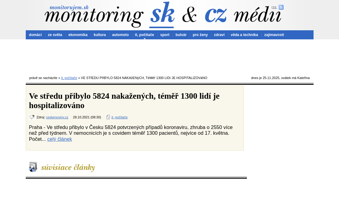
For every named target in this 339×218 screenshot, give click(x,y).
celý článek (59, 139)
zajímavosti (274, 35)
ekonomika (78, 35)
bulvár (181, 35)
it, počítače (144, 35)
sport (164, 35)
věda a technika (244, 35)
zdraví (219, 35)
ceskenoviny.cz (57, 117)
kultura (100, 35)
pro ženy (200, 35)
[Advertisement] (169, 56)
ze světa (55, 35)
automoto (120, 35)
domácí (35, 35)
